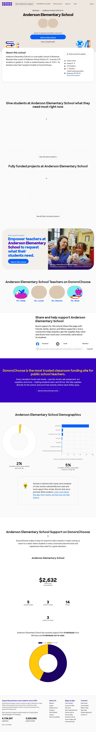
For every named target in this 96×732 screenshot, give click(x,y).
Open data (84, 713)
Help (75, 4)
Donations (76, 88)
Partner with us (57, 4)
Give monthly (69, 717)
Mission (51, 706)
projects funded (36, 722)
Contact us (84, 717)
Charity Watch (34, 715)
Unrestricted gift (69, 724)
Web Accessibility (54, 719)
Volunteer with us (70, 719)
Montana (36, 10)
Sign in (92, 4)
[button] (64, 351)
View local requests (73, 75)
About (18, 88)
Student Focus (53, 710)
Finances (52, 713)
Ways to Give (70, 703)
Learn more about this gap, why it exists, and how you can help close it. (51, 497)
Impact (28, 88)
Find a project (69, 706)
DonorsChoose (7, 4)
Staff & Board (53, 715)
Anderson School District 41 (53, 10)
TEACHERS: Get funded (43, 4)
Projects (39, 88)
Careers (51, 717)
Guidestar (18, 717)
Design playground (86, 715)
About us (67, 4)
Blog (87, 710)
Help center (84, 706)
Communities (85, 708)
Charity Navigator (7, 717)
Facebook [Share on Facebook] (42, 346)
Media (82, 710)
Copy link (90, 351)
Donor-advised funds (71, 713)
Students (63, 88)
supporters (12, 722)
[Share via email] (65, 346)
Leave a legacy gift (70, 722)
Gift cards (68, 710)
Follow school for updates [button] (76, 54)
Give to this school (48, 37)
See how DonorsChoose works (48, 393)
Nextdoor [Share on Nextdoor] (82, 346)
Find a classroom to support (24, 4)
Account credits (69, 708)
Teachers (51, 88)
